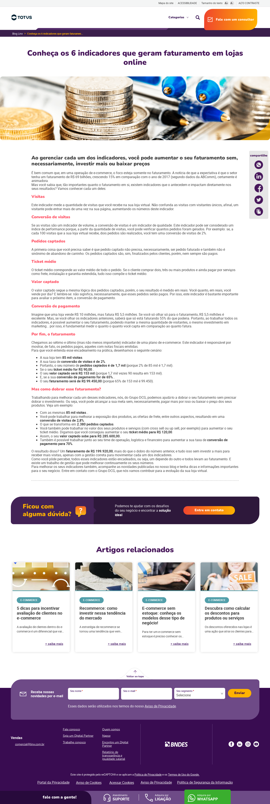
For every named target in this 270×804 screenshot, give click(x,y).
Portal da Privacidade (53, 782)
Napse (106, 736)
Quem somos (111, 729)
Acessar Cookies (121, 782)
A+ (226, 3)
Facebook (231, 744)
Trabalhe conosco (74, 742)
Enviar (239, 693)
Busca (197, 17)
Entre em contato (209, 510)
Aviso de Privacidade (160, 706)
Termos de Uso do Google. (183, 774)
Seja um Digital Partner (78, 736)
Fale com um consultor (235, 19)
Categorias (176, 17)
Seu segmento (185, 691)
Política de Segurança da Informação (205, 782)
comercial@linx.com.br (29, 744)
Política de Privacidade (148, 774)
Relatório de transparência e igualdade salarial (113, 755)
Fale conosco (71, 729)
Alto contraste (249, 3)
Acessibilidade (187, 3)
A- (231, 3)
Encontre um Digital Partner (115, 744)
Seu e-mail (130, 691)
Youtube (256, 744)
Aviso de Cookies (89, 782)
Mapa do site (165, 3)
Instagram (248, 744)
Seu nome (76, 691)
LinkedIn (239, 744)
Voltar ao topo (135, 676)
